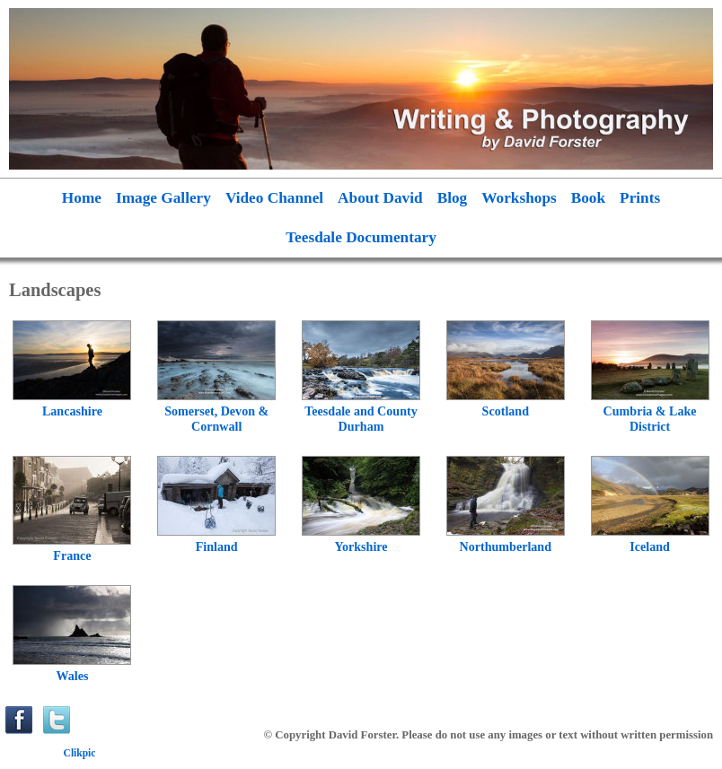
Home (81, 197)
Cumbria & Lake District (650, 418)
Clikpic (80, 752)
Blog (452, 197)
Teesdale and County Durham (360, 418)
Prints (640, 197)
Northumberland (505, 546)
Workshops (519, 197)
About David (380, 197)
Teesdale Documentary (361, 237)
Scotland (505, 411)
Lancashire (72, 411)
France (72, 555)
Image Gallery (163, 197)
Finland (217, 546)
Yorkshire (360, 546)
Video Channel (274, 197)
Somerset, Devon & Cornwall (216, 418)
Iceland (650, 546)
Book (588, 197)
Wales (72, 676)
